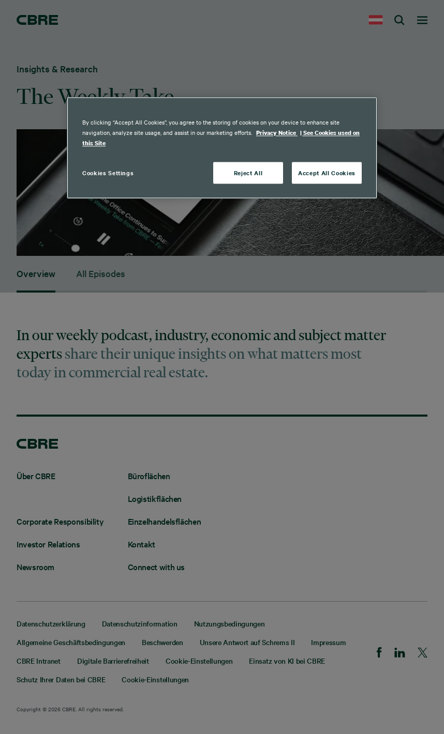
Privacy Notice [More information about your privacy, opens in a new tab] (277, 133)
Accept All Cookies (327, 173)
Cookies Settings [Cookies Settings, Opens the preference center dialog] (108, 173)
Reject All (248, 173)
